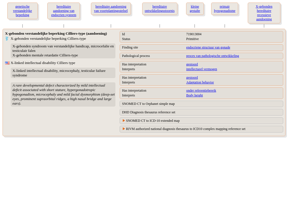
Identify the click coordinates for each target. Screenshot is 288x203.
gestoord (192, 64)
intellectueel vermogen (201, 69)
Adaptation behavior (200, 82)
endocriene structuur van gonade (208, 47)
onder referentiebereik (201, 90)
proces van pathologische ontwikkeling (212, 56)
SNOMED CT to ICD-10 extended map (153, 121)
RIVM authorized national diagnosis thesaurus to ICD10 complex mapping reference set (185, 129)
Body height (194, 95)
